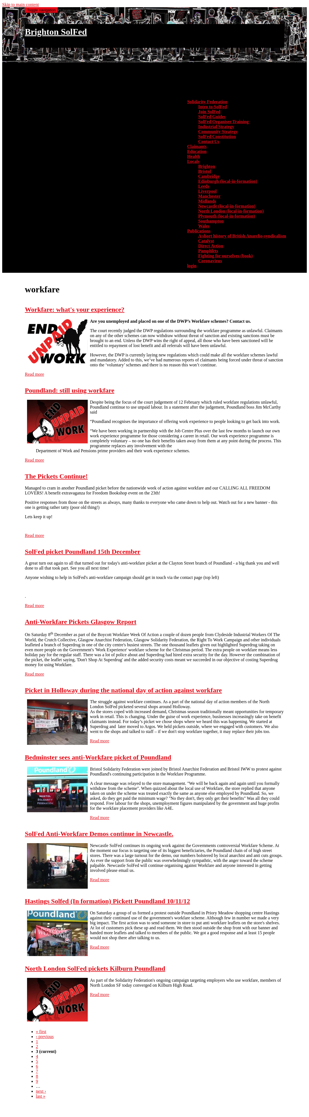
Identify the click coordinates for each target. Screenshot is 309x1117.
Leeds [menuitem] (203, 186)
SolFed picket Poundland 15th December (82, 551)
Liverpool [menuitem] (207, 191)
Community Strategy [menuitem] (218, 131)
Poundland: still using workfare (69, 390)
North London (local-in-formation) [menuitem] (230, 211)
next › (41, 1091)
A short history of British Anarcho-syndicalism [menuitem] (242, 236)
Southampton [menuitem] (210, 221)
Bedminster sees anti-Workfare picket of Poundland (98, 757)
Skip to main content (20, 4)
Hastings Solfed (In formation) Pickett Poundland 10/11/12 (107, 901)
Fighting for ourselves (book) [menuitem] (225, 255)
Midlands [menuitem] (207, 201)
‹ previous (45, 1036)
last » (40, 1096)
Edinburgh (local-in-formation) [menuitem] (227, 181)
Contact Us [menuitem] (208, 141)
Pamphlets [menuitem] (208, 250)
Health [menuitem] (193, 156)
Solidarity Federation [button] (207, 101)
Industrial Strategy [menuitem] (216, 126)
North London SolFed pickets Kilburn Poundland (95, 968)
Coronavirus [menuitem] (210, 260)
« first (41, 1031)
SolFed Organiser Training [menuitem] (223, 121)
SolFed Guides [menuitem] (211, 116)
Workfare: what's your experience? (74, 309)
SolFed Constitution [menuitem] (217, 136)
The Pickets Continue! (56, 476)
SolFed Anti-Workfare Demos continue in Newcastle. (99, 833)
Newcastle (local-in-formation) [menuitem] (226, 206)
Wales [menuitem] (203, 226)
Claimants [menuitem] (196, 146)
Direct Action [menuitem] (210, 245)
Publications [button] (198, 231)
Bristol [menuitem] (204, 171)
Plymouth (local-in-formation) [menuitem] (226, 216)
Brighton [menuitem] (206, 166)
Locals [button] (193, 161)
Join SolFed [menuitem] (209, 111)
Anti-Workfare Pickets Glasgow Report (80, 621)
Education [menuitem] (196, 151)
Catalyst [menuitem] (206, 241)
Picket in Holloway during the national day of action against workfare (123, 690)
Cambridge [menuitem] (208, 176)
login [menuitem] (191, 265)
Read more (34, 374)
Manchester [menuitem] (209, 196)
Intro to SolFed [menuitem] (212, 106)
